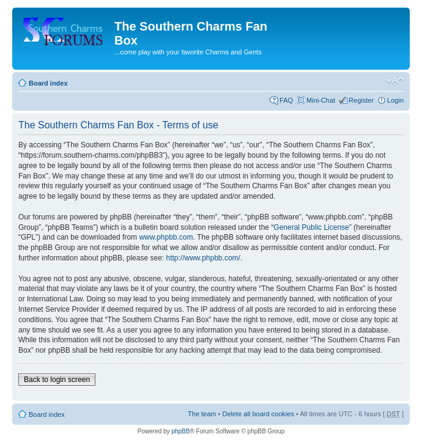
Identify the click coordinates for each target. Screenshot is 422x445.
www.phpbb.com (166, 237)
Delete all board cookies (258, 413)
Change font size (395, 80)
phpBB (180, 431)
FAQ (286, 100)
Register (361, 100)
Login (395, 100)
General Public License (311, 227)
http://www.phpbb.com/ (203, 258)
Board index (48, 83)
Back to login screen (57, 379)
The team (202, 413)
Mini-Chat (320, 100)
